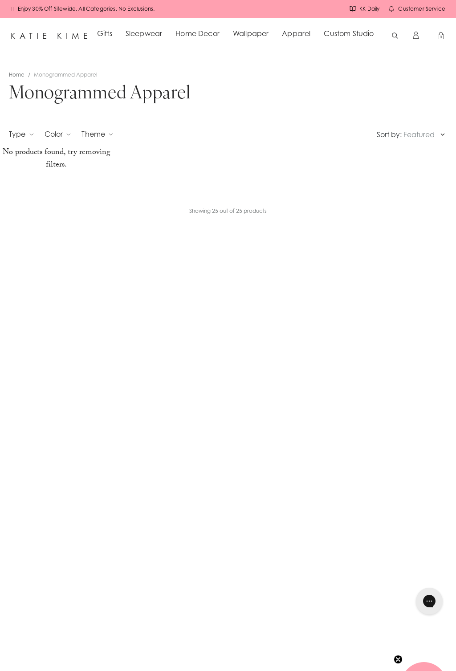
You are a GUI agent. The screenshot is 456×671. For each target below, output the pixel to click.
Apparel (296, 33)
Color (58, 134)
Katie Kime (51, 36)
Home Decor (197, 33)
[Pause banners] (12, 9)
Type (21, 134)
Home (16, 74)
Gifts (104, 33)
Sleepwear (144, 33)
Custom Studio (349, 33)
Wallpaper (251, 33)
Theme (97, 134)
